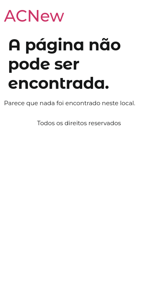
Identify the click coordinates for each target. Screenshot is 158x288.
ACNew (34, 16)
